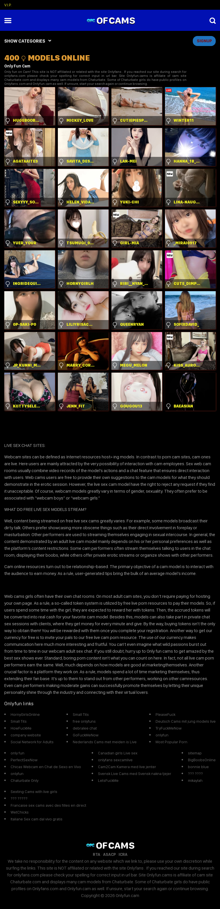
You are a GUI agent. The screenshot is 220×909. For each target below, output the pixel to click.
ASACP (109, 854)
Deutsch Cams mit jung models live (186, 721)
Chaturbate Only (24, 780)
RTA (96, 854)
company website (26, 735)
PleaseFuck (165, 714)
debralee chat (85, 728)
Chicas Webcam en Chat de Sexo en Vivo (46, 766)
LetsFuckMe (108, 780)
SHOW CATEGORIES (24, 41)
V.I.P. (7, 5)
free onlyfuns (84, 721)
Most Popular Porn (171, 742)
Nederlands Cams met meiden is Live (105, 742)
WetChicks (20, 812)
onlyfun (162, 735)
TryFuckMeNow (169, 728)
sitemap (195, 753)
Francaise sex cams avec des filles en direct (48, 805)
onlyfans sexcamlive (115, 760)
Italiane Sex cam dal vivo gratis (36, 819)
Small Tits (19, 721)
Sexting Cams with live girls (34, 791)
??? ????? (19, 798)
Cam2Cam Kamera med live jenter (127, 766)
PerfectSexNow (24, 760)
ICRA (123, 854)
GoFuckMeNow (86, 735)
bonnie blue (198, 766)
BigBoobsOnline (202, 760)
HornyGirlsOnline (25, 714)
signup (204, 40)
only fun (17, 753)
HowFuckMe (21, 728)
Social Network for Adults (32, 742)
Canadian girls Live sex (118, 753)
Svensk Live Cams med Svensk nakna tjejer (134, 773)
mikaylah (195, 780)
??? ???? (195, 773)
